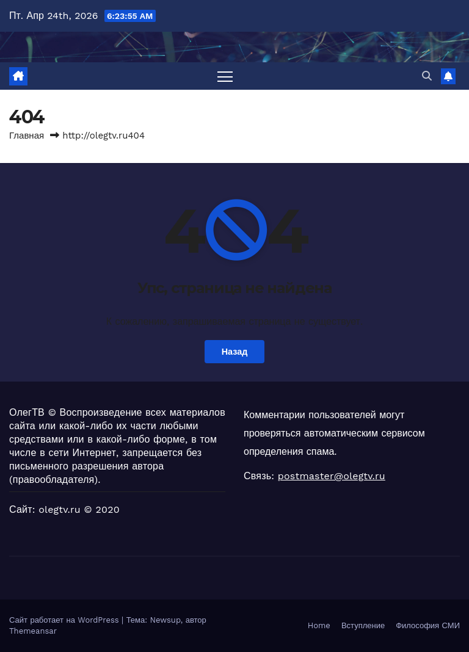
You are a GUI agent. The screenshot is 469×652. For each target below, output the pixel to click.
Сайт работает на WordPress (65, 620)
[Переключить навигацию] (225, 76)
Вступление (363, 625)
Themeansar (33, 631)
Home (319, 625)
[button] (427, 76)
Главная (26, 135)
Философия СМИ (428, 625)
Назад (235, 352)
